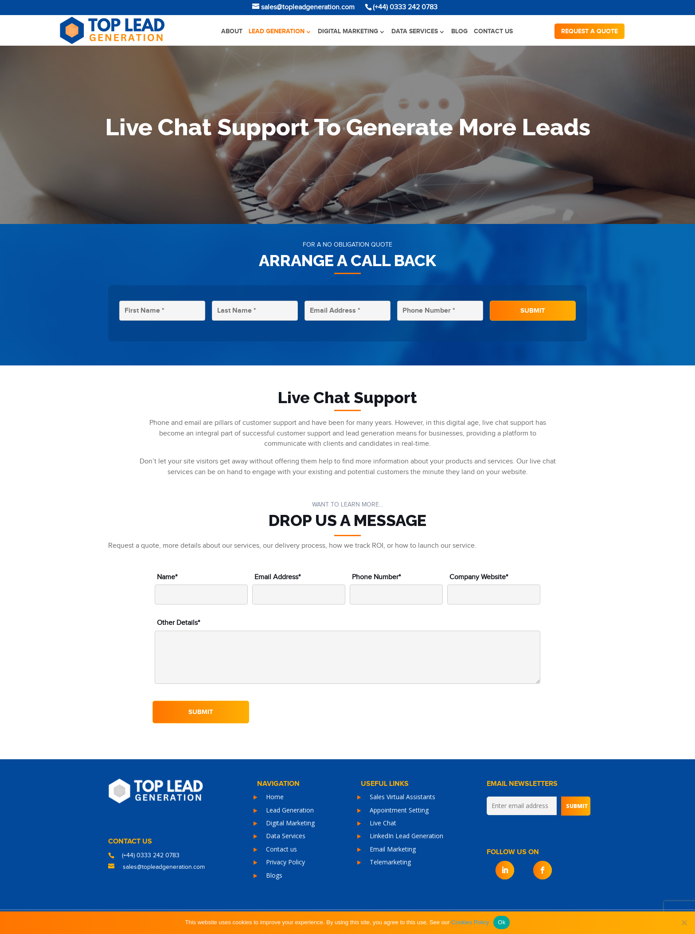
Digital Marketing (348, 31)
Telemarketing (390, 862)
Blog (459, 31)
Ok (501, 922)
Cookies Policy (470, 922)
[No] (683, 922)
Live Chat (383, 823)
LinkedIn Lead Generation (406, 836)
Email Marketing (393, 849)
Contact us (493, 31)
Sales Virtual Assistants (402, 797)
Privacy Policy (285, 862)
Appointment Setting (399, 810)
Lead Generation (277, 31)
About (231, 31)
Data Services (414, 31)
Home (275, 797)
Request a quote (589, 31)
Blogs (274, 875)
